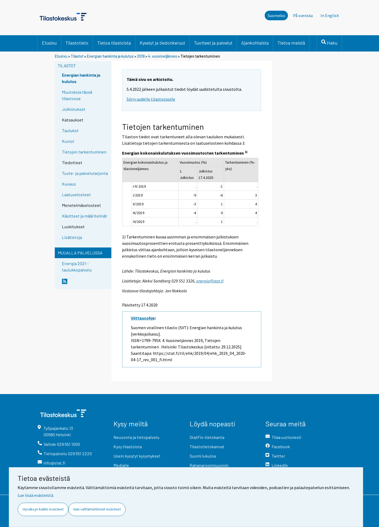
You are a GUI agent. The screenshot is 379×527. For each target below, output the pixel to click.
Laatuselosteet (76, 194)
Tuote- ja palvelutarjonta (85, 173)
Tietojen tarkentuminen (84, 151)
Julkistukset (73, 109)
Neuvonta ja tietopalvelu (136, 437)
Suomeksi (276, 15)
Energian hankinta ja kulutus (110, 56)
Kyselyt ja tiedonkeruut (162, 43)
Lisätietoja (72, 237)
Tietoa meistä (291, 43)
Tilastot (77, 56)
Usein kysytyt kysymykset (137, 455)
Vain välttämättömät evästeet (97, 509)
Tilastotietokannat (207, 446)
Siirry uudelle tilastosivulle (151, 99)
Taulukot (70, 130)
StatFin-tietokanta (207, 437)
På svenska (303, 15)
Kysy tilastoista (128, 446)
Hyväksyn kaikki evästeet (43, 509)
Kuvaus (69, 183)
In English (330, 15)
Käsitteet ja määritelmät (84, 215)
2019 (140, 56)
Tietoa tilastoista (114, 43)
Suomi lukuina (203, 455)
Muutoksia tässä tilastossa (77, 95)
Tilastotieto (76, 43)
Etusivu (49, 43)
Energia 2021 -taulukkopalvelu (77, 266)
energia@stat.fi (210, 281)
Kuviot (68, 141)
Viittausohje (143, 318)
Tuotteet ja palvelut (213, 43)
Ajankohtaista (255, 43)
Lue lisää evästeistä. (36, 495)
